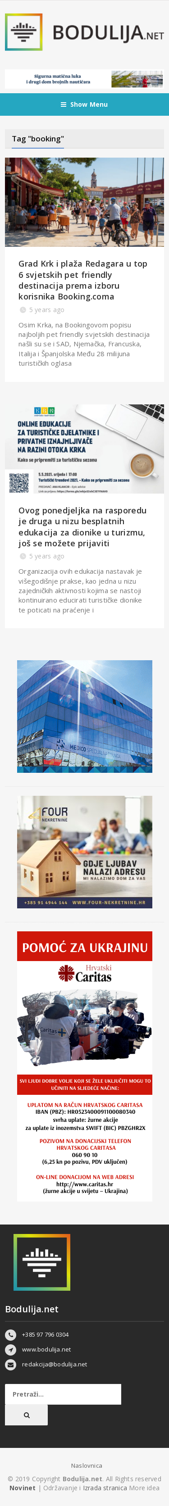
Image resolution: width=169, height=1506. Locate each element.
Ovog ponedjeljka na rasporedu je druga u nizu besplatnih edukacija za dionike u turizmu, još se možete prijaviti (82, 527)
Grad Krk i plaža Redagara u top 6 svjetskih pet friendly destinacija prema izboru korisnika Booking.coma (82, 280)
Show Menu (84, 104)
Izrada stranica (106, 1487)
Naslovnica (86, 1465)
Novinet (22, 1487)
